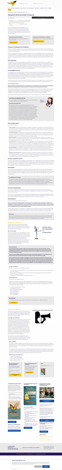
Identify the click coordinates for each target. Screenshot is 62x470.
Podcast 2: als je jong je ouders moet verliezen (47, 420)
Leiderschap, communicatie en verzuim (46, 440)
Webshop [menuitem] (49, 8)
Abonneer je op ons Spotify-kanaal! (14, 430)
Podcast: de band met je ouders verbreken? (46, 436)
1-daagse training (29, 372)
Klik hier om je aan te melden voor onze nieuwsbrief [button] (31, 447)
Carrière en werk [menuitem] (23, 8)
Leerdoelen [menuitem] (42, 8)
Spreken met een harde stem (14, 309)
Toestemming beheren (38, 466)
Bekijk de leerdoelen (13, 42)
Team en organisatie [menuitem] (30, 8)
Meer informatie (12, 421)
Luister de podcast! (44, 431)
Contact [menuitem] (9, 9)
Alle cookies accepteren (46, 466)
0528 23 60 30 (26, 3)
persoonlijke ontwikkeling (13, 12)
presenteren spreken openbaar (21, 12)
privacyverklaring (47, 447)
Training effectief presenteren (38, 41)
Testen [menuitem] (46, 8)
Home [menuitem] (9, 8)
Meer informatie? (28, 427)
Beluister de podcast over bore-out (45, 439)
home (8, 12)
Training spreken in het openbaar (15, 375)
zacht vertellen (16, 20)
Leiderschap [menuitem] (37, 8)
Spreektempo (13, 302)
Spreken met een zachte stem (15, 222)
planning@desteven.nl (39, 3)
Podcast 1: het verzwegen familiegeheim (47, 401)
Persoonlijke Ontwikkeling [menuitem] (15, 8)
